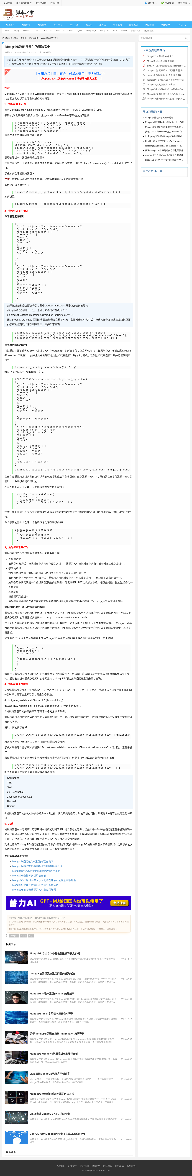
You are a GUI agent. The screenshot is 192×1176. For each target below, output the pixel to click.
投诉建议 (119, 1165)
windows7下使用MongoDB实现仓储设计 (164, 155)
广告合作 (72, 1165)
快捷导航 (184, 3)
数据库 (89, 24)
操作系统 (133, 24)
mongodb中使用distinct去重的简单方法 (165, 80)
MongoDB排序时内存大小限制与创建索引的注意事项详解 (44, 880)
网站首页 (10, 24)
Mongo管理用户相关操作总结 (159, 117)
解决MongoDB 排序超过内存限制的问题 (164, 150)
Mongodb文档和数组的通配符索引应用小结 (36, 871)
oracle (36, 31)
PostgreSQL (91, 31)
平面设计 (165, 24)
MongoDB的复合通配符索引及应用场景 (34, 889)
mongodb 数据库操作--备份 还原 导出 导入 (167, 75)
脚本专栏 (58, 24)
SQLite (79, 31)
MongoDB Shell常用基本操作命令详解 (51, 1013)
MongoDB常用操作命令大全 (160, 56)
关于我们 (60, 1165)
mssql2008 (55, 31)
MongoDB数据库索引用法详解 (29, 875)
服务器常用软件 (24, 3)
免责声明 (96, 1165)
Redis (115, 31)
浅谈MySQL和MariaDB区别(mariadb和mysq (167, 66)
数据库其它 (149, 31)
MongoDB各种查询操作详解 (160, 61)
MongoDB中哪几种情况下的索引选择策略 (35, 885)
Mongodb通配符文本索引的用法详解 (32, 861)
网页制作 (26, 24)
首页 (16, 38)
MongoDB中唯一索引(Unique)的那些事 (52, 993)
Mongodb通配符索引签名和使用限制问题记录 (37, 866)
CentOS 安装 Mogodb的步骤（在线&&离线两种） (58, 1133)
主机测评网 (41, 3)
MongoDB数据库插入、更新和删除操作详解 (168, 70)
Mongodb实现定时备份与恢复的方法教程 (164, 122)
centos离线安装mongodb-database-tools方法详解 (167, 146)
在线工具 (54, 3)
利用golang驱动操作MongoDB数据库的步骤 (166, 136)
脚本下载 (74, 24)
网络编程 (42, 24)
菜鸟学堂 (8, 3)
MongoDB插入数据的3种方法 (161, 84)
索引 (31, 936)
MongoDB (104, 31)
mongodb (14, 936)
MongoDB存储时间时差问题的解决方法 (52, 1093)
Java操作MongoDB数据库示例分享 (50, 1073)
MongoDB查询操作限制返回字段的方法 (166, 99)
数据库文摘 (136, 31)
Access (124, 31)
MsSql (7, 31)
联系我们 (84, 1165)
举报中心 (152, 3)
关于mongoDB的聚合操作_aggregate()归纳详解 (57, 1033)
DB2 (44, 31)
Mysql (16, 31)
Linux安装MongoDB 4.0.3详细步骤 (50, 1113)
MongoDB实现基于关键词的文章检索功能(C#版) (168, 160)
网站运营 (149, 24)
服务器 (102, 24)
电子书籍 (117, 24)
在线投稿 (131, 1165)
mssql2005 (68, 31)
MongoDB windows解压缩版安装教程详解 (54, 1053)
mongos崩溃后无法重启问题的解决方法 (52, 973)
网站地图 (107, 1165)
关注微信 (169, 3)
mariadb (26, 31)
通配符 (23, 936)
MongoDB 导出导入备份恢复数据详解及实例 (55, 953)
